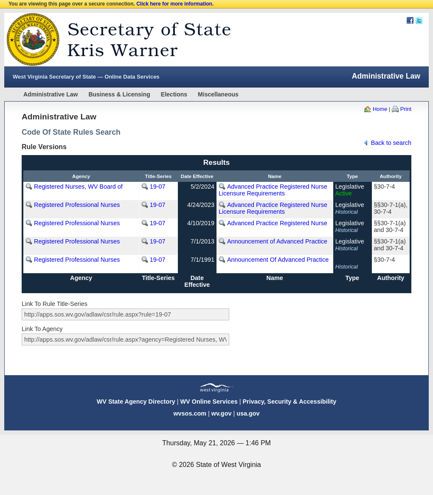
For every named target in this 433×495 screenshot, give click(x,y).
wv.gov (221, 413)
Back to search (391, 142)
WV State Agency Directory (136, 401)
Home (380, 109)
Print (405, 109)
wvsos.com (189, 413)
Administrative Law (50, 94)
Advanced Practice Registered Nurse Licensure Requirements (273, 190)
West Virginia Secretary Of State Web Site (113, 39)
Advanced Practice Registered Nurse (277, 223)
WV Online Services (209, 401)
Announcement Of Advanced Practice (278, 259)
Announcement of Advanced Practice (277, 241)
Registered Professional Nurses (77, 204)
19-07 (158, 186)
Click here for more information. (175, 4)
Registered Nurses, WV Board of (78, 186)
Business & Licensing (119, 94)
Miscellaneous (218, 94)
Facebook (410, 20)
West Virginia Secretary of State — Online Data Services (86, 77)
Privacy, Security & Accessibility (289, 401)
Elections (174, 94)
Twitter (419, 20)
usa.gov (247, 413)
